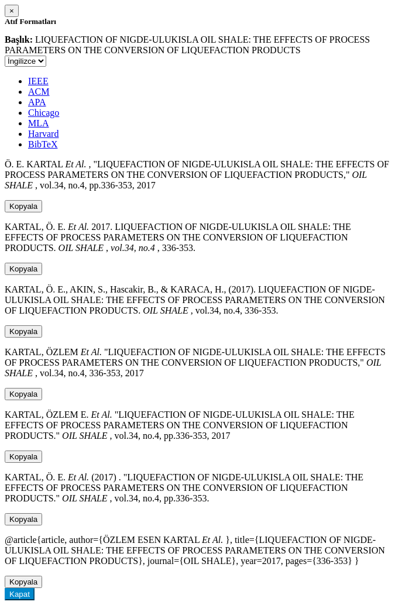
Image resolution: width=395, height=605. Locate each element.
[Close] (12, 11)
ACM (38, 92)
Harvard (43, 134)
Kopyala (23, 206)
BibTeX (42, 144)
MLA (38, 123)
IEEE (38, 81)
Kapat (19, 594)
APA (37, 102)
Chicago (43, 113)
